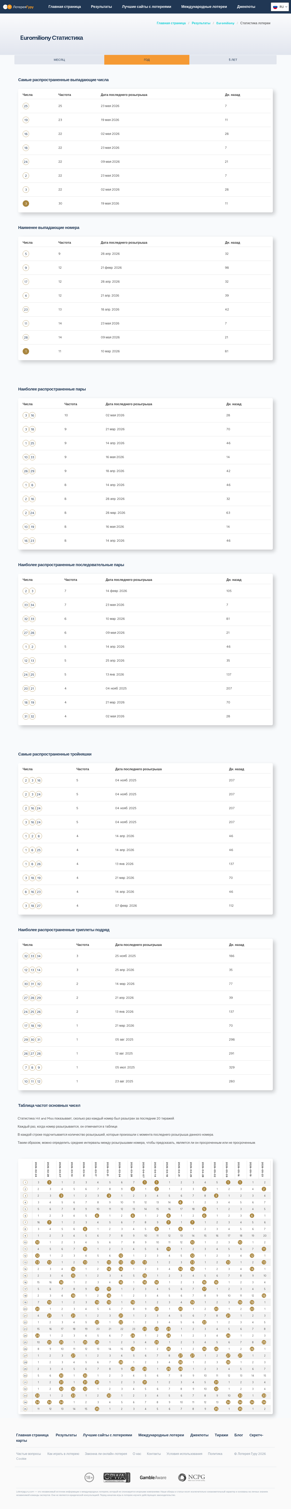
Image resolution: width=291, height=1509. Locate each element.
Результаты (201, 23)
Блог (238, 1435)
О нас (137, 1454)
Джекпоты (246, 6)
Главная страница (171, 23)
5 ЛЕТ (233, 60)
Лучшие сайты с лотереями (146, 6)
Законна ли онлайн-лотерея (106, 1454)
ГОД (147, 60)
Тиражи (221, 1435)
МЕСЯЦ (59, 60)
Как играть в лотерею (63, 1454)
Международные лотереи (204, 6)
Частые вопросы (28, 1454)
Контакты (154, 1454)
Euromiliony (225, 23)
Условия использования (184, 1454)
